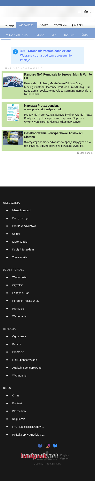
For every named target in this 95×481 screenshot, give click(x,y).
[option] (46, 212)
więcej (77, 25)
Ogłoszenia (11, 202)
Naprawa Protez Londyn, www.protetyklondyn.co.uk (43, 107)
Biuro (7, 387)
